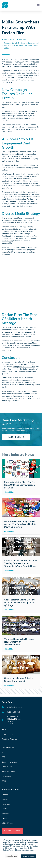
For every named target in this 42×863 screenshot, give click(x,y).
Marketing (28, 45)
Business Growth (10, 43)
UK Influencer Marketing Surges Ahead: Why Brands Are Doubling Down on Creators (20, 524)
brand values (18, 334)
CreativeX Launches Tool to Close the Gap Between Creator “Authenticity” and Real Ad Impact (21, 563)
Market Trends (18, 45)
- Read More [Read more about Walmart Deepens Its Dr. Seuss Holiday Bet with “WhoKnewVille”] (9, 649)
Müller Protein (33, 102)
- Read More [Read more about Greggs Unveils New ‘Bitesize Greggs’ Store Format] (9, 685)
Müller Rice (24, 156)
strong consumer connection (24, 366)
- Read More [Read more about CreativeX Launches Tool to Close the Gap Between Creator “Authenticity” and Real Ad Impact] (9, 571)
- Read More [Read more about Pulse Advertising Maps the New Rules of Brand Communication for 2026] (9, 492)
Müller (20, 64)
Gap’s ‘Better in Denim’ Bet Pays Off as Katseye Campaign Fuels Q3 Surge (19, 602)
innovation (6, 396)
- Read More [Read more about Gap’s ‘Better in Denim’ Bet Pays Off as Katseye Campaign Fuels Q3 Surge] (9, 610)
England (19, 62)
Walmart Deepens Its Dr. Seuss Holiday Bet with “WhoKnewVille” (19, 642)
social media (7, 241)
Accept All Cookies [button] (28, 856)
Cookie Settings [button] (11, 856)
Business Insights (25, 43)
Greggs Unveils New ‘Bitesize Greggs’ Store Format (18, 680)
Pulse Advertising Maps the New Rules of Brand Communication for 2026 (20, 485)
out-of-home (12, 220)
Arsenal (9, 62)
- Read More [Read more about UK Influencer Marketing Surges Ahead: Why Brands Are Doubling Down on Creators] (9, 531)
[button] (38, 5)
